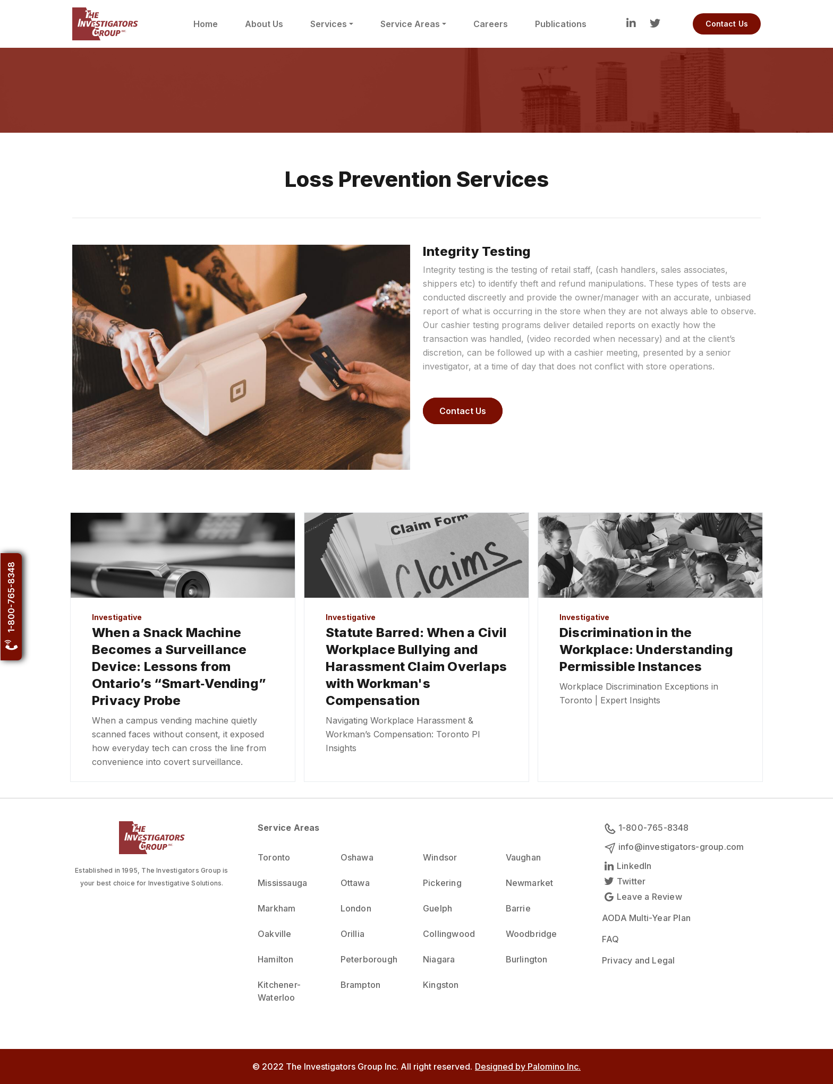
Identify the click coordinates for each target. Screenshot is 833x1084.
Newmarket (530, 882)
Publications (560, 24)
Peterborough (369, 959)
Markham (276, 908)
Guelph (437, 908)
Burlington (527, 959)
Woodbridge (531, 933)
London (356, 908)
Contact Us (727, 23)
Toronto (274, 857)
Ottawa (355, 882)
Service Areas (410, 24)
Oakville (275, 933)
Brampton (361, 984)
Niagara (439, 959)
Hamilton (276, 959)
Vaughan (523, 857)
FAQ (610, 939)
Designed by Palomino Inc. (528, 1066)
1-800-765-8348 (11, 606)
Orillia (352, 933)
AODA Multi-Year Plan (646, 918)
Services (328, 24)
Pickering (442, 882)
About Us (264, 24)
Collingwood (449, 933)
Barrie (518, 908)
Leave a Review (642, 896)
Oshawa (357, 857)
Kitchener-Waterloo (279, 991)
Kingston (441, 984)
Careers (490, 24)
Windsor (440, 857)
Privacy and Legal (638, 960)
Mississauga (282, 882)
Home (205, 24)
